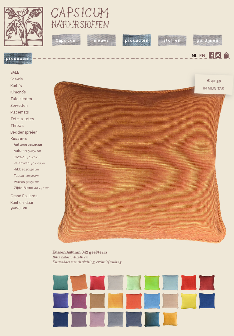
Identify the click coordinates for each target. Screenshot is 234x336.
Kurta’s (16, 86)
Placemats (19, 112)
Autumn (28, 145)
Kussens (18, 139)
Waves (26, 182)
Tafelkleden (21, 99)
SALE (14, 72)
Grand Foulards (23, 196)
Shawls (16, 79)
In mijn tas (213, 88)
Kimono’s (18, 92)
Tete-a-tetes (22, 119)
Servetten (19, 105)
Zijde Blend (31, 188)
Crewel (27, 157)
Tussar (26, 176)
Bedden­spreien (23, 132)
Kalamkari (29, 163)
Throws (16, 126)
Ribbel (26, 169)
